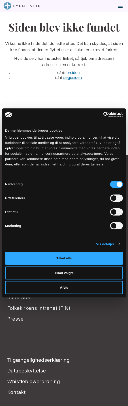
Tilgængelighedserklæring (38, 360)
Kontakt (16, 392)
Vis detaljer (105, 244)
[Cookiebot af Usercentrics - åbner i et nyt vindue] (103, 115)
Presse (15, 318)
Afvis (64, 287)
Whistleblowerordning (33, 381)
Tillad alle (64, 258)
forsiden (72, 72)
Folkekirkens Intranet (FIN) (38, 308)
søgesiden (72, 77)
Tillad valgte (64, 273)
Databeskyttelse (26, 370)
